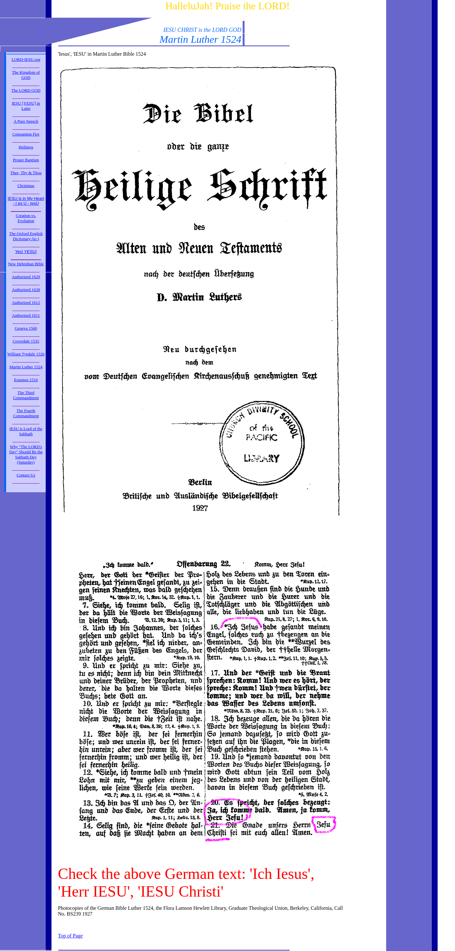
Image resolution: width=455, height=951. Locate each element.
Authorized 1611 (26, 315)
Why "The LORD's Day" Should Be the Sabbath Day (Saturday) (26, 454)
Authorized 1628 (26, 289)
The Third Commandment (26, 395)
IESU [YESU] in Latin (26, 106)
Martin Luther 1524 (25, 366)
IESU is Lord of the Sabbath (25, 431)
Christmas (25, 185)
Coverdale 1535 (26, 341)
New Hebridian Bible (26, 263)
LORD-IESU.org (26, 59)
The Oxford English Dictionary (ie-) (26, 236)
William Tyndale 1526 (25, 354)
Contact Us (25, 475)
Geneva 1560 (26, 328)
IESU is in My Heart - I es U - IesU (26, 201)
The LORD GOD (25, 90)
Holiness (26, 147)
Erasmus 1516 (26, 379)
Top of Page (70, 935)
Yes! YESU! (26, 251)
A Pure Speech (26, 121)
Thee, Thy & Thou (26, 172)
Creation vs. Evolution (26, 218)
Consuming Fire (25, 134)
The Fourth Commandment (26, 413)
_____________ (26, 65)
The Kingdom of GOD (26, 75)
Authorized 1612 (26, 302)
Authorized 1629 (26, 276)
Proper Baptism (26, 159)
